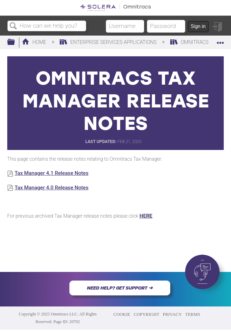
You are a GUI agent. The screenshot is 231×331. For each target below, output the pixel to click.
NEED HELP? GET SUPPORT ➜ (120, 288)
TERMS (192, 314)
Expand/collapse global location (220, 40)
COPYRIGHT (146, 314)
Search (13, 26)
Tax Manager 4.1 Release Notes (51, 173)
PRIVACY (172, 314)
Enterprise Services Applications (109, 42)
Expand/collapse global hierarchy (15, 42)
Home (35, 42)
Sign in (198, 26)
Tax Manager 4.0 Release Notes (51, 188)
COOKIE (121, 314)
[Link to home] (115, 7)
